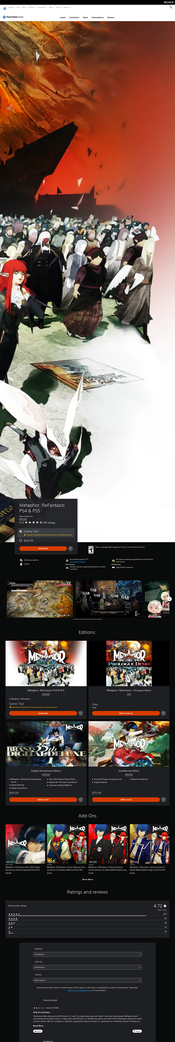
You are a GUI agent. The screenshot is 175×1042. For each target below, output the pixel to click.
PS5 (18, 7)
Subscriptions (98, 15)
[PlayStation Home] (4, 7)
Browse (111, 15)
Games (10, 7)
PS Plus (31, 7)
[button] (78, 559)
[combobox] (87, 952)
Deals (85, 15)
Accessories (41, 7)
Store (58, 7)
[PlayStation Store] (13, 14)
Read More (38, 1023)
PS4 (23, 7)
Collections (74, 15)
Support (66, 7)
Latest (62, 15)
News (51, 7)
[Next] (169, 596)
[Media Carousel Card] (40, 596)
